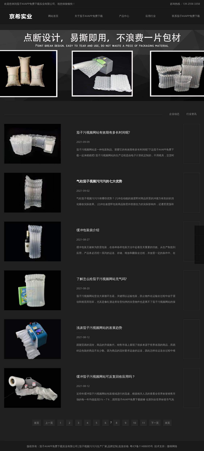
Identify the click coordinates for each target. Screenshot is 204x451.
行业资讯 (191, 114)
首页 (36, 423)
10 (134, 423)
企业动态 (174, 114)
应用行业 (150, 16)
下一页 (155, 423)
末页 (167, 423)
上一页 (49, 423)
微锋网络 (172, 446)
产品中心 (124, 16)
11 (143, 423)
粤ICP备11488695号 (141, 446)
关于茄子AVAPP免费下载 (89, 16)
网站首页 (53, 16)
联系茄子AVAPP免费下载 (186, 16)
